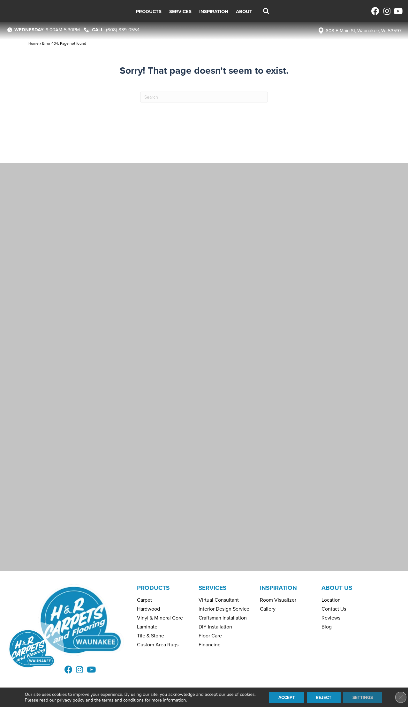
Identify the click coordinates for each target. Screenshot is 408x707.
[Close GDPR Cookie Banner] (398, 697)
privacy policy (68, 700)
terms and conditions (121, 700)
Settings (364, 697)
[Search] (204, 97)
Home (33, 43)
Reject (324, 697)
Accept (285, 697)
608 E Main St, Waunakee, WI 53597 (364, 30)
